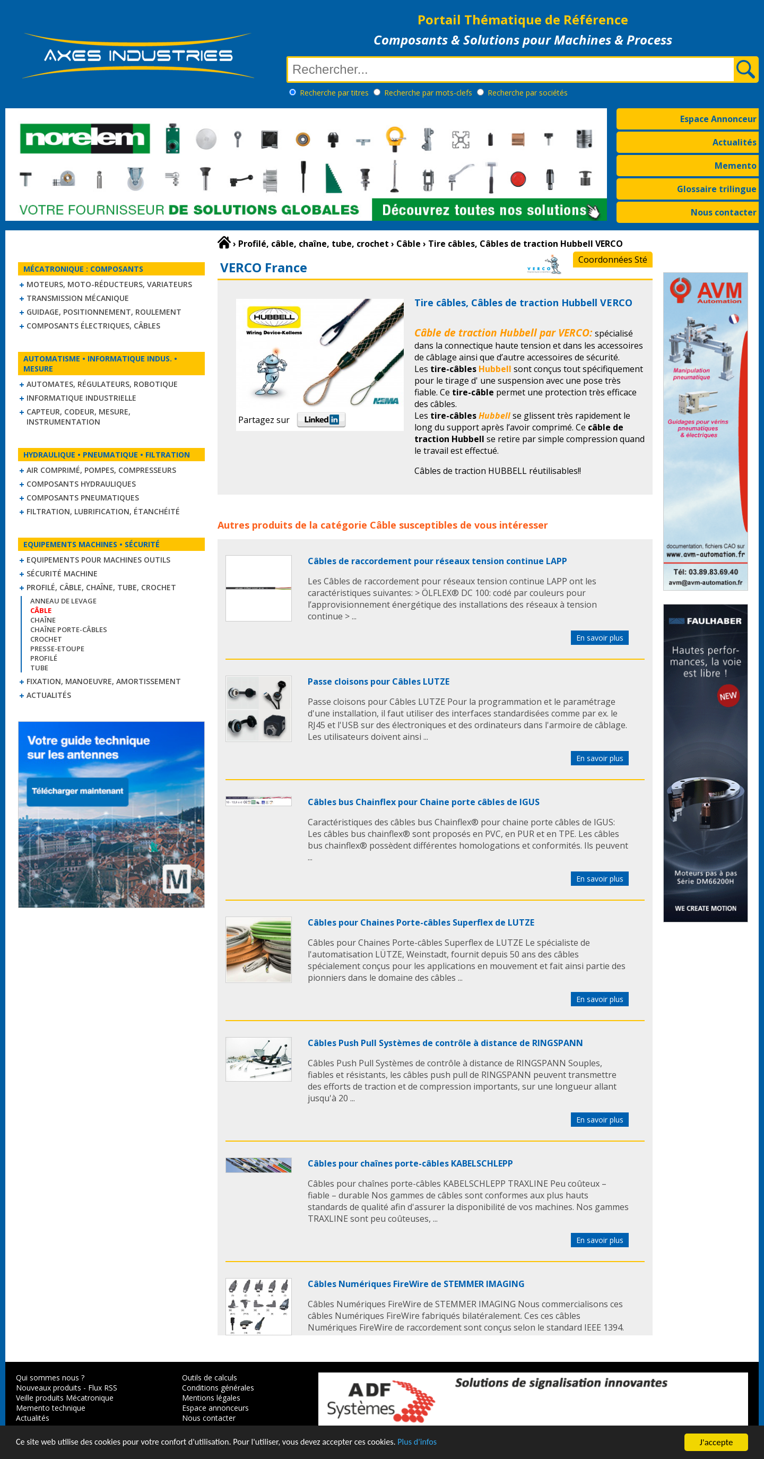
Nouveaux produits (48, 1388)
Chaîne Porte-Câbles (68, 629)
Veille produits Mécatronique (65, 1398)
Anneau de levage (63, 601)
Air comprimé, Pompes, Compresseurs (101, 470)
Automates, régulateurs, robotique (102, 384)
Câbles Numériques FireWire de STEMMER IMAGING (416, 1284)
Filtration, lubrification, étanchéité (103, 511)
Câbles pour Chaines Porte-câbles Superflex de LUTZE (421, 922)
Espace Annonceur (718, 119)
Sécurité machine (62, 573)
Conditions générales (218, 1388)
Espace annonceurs (215, 1408)
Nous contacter (724, 212)
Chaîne (43, 620)
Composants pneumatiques (83, 498)
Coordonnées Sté (612, 259)
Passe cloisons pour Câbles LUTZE (378, 681)
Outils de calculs (209, 1377)
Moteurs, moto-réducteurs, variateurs (109, 284)
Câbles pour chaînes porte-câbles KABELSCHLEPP (410, 1163)
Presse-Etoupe (57, 648)
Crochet (46, 639)
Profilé (43, 658)
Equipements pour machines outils (98, 560)
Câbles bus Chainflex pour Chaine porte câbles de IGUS (424, 802)
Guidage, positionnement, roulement (104, 312)
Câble (383, 525)
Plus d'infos (438, 1443)
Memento (736, 165)
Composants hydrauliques (81, 484)
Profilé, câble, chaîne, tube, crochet (101, 587)
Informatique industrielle (81, 398)
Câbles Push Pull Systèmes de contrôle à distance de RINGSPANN (445, 1043)
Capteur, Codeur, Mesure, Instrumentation (79, 417)
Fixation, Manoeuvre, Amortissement (104, 681)
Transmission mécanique (78, 298)
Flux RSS (102, 1388)
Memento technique (50, 1408)
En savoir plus (599, 638)
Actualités (735, 142)
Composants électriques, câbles (93, 326)
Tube (39, 667)
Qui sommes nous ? (50, 1377)
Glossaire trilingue (717, 189)
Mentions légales (211, 1398)
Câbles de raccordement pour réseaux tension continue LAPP (437, 561)
